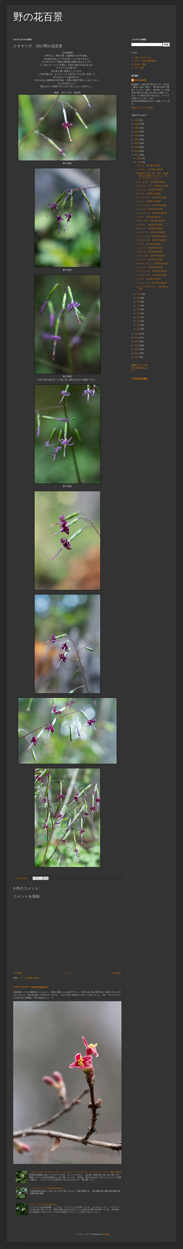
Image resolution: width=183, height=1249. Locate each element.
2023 (137, 132)
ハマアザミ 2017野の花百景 (149, 169)
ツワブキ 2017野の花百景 (148, 165)
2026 (137, 120)
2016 (137, 334)
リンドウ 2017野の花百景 (148, 201)
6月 (138, 309)
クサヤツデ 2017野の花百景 (149, 252)
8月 (138, 302)
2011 (137, 353)
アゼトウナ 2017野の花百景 (149, 228)
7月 (138, 305)
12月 (139, 158)
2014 (137, 341)
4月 (138, 317)
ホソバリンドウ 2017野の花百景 (151, 236)
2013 (137, 345)
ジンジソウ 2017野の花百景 (149, 248)
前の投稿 (117, 973)
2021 (137, 139)
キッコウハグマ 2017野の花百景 (151, 197)
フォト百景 (139, 68)
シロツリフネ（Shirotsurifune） (43, 1204)
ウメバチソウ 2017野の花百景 (150, 232)
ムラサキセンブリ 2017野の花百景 (152, 186)
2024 (137, 128)
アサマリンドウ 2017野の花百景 (151, 271)
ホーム (67, 973)
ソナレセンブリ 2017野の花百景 (151, 283)
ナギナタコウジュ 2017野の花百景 (152, 263)
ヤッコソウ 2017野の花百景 (149, 259)
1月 (138, 329)
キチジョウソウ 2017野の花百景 (151, 213)
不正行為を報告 (139, 378)
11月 (139, 162)
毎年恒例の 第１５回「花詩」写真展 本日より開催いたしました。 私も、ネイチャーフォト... (153, 175)
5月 (138, 313)
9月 (138, 298)
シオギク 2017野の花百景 (148, 217)
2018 (137, 151)
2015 (137, 338)
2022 (137, 135)
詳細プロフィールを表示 (142, 107)
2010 (137, 357)
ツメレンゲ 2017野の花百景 (149, 190)
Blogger (106, 1234)
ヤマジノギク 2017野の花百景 (150, 221)
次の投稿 (18, 973)
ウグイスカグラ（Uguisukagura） (31, 987)
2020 (137, 143)
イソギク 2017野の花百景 (148, 279)
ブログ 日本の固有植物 (145, 61)
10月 (139, 294)
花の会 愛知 (140, 64)
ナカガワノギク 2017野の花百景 (151, 240)
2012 (137, 349)
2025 (137, 124)
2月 (138, 325)
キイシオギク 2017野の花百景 (150, 182)
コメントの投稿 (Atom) (28, 978)
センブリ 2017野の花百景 (148, 194)
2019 (137, 147)
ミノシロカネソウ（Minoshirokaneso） (46, 1188)
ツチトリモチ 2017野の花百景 (150, 256)
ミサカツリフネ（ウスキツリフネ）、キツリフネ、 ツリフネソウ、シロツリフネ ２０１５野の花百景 (75, 1172)
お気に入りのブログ (143, 57)
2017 (137, 155)
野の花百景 (38, 16)
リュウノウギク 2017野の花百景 (151, 205)
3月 (138, 321)
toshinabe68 (140, 80)
